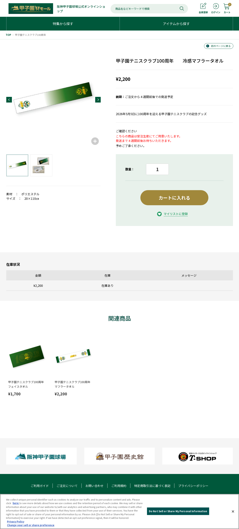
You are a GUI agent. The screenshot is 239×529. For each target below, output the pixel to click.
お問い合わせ (94, 485)
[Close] (233, 511)
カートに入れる (174, 197)
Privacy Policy (15, 521)
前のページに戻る (221, 46)
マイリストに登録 (176, 213)
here (16, 503)
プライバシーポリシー (193, 485)
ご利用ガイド (40, 485)
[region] (119, 511)
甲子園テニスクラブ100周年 (30, 35)
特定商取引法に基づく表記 (152, 485)
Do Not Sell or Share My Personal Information (178, 511)
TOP (8, 35)
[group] (53, 100)
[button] (9, 100)
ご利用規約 (118, 485)
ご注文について (67, 485)
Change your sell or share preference (30, 525)
